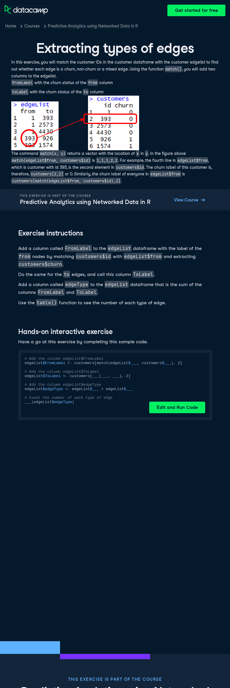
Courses (32, 26)
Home (10, 26)
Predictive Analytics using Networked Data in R (93, 26)
